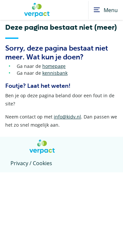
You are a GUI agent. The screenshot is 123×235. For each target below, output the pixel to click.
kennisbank (55, 73)
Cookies (42, 163)
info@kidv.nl (67, 117)
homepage (54, 66)
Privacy (19, 163)
